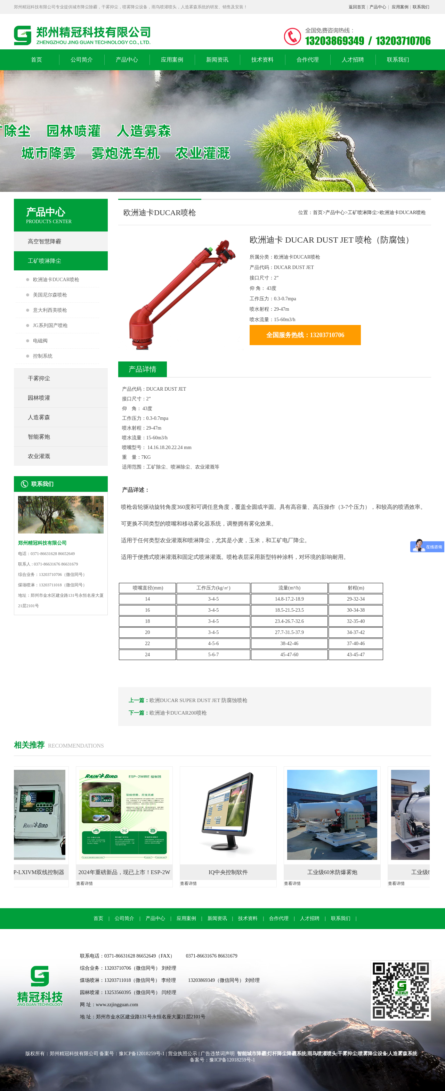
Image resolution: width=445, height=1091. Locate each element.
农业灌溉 (39, 456)
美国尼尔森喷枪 (50, 295)
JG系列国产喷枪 (50, 325)
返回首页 (357, 7)
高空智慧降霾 (44, 241)
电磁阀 (40, 340)
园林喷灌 (39, 398)
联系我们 (421, 7)
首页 (36, 60)
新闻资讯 (217, 60)
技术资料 (262, 60)
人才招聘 (353, 60)
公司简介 (82, 60)
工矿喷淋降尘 (44, 261)
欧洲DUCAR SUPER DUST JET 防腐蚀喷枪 (198, 700)
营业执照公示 (182, 1053)
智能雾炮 (39, 437)
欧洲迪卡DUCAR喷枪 (56, 279)
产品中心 (378, 7)
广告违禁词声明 (218, 1053)
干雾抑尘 (39, 378)
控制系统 (42, 356)
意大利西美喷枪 (50, 310)
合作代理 (308, 60)
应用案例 (400, 7)
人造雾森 (39, 417)
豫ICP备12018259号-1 (142, 1053)
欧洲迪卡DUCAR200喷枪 (178, 713)
